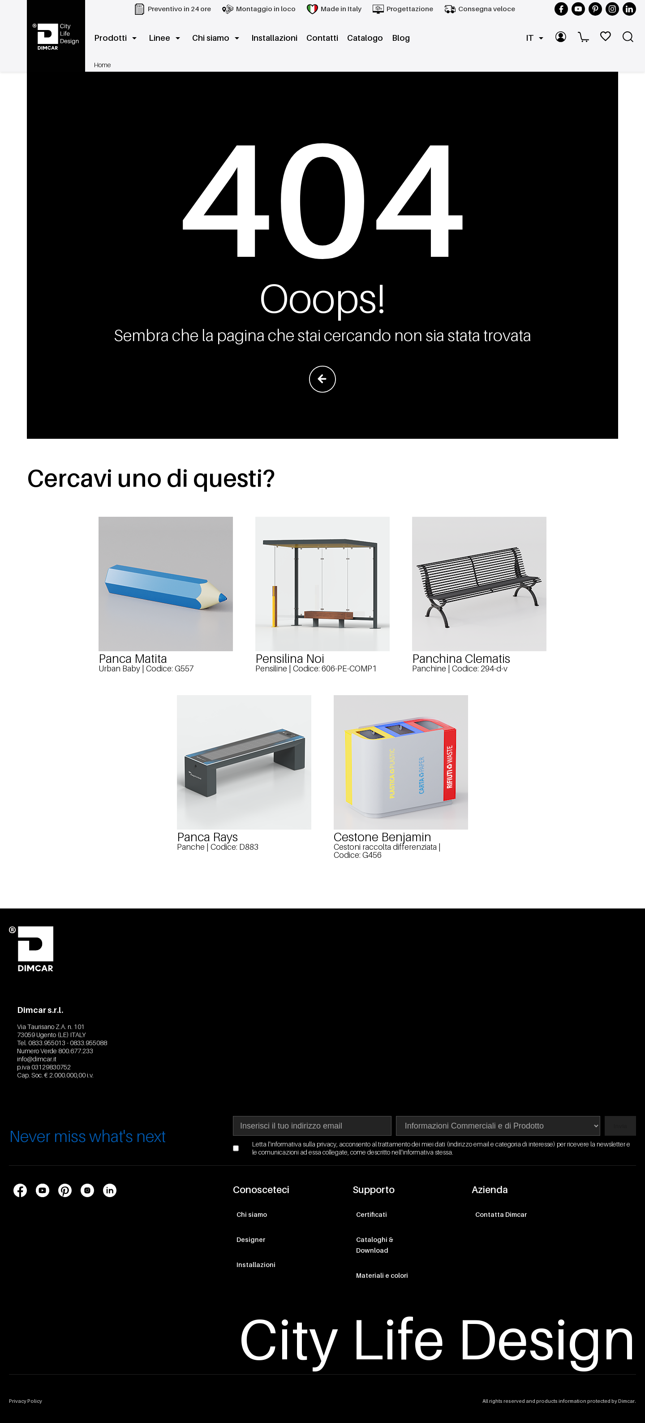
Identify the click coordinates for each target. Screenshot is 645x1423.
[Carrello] (584, 38)
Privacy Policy (25, 1401)
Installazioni (274, 38)
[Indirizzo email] (312, 1126)
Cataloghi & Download (374, 1245)
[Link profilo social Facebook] (20, 1190)
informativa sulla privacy (303, 1144)
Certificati (371, 1214)
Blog (401, 38)
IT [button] (536, 38)
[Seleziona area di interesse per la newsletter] (498, 1126)
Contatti (322, 38)
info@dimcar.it (36, 1059)
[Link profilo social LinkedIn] (109, 1190)
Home (102, 65)
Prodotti (117, 38)
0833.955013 (46, 1043)
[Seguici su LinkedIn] (629, 9)
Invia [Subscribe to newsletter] (620, 1126)
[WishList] (607, 38)
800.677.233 (75, 1051)
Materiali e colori (382, 1275)
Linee (166, 38)
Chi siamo (217, 38)
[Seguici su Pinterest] (595, 9)
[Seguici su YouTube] (578, 9)
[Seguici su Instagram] (612, 9)
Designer (250, 1239)
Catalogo (365, 38)
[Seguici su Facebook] (561, 9)
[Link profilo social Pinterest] (65, 1190)
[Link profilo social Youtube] (42, 1190)
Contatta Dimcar (501, 1214)
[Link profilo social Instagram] (87, 1190)
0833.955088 (88, 1043)
